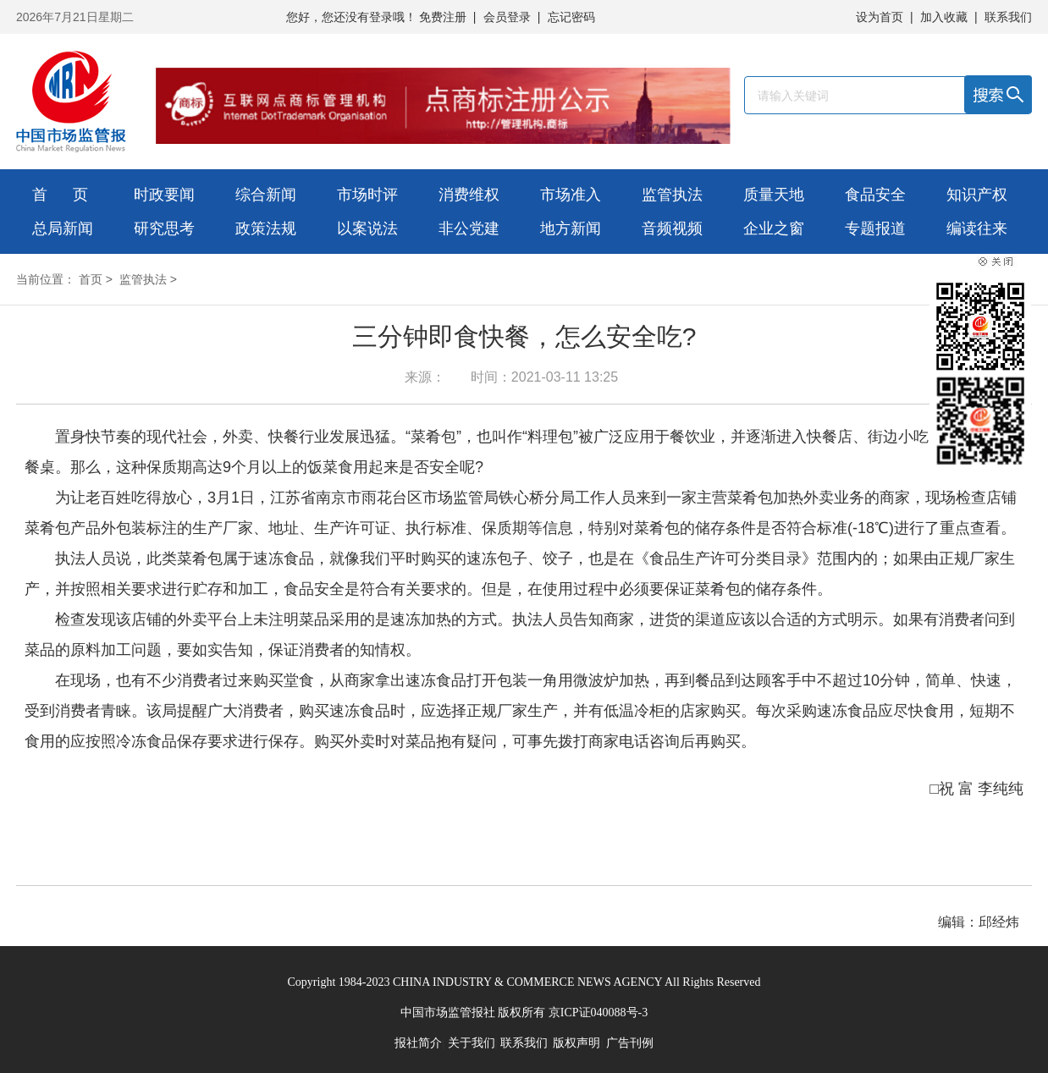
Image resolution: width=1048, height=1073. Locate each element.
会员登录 (507, 17)
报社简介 (418, 1043)
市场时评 (367, 194)
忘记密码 (571, 17)
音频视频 (672, 228)
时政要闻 (164, 194)
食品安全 (875, 194)
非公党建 (469, 228)
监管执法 (672, 194)
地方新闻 (570, 228)
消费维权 (469, 194)
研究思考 (164, 228)
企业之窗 (773, 228)
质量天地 (773, 194)
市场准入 (570, 194)
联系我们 (1008, 17)
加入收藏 (944, 17)
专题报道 (875, 228)
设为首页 (879, 17)
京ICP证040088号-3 (598, 1012)
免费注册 (442, 17)
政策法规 (265, 228)
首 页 (60, 194)
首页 (90, 279)
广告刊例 (630, 1043)
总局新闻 (62, 228)
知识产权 (976, 194)
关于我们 (471, 1043)
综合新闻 (265, 194)
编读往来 (976, 228)
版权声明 (576, 1043)
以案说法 (367, 228)
